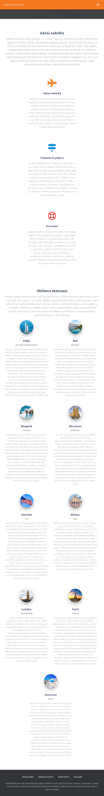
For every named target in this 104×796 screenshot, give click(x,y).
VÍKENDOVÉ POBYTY (45, 777)
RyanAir (48, 789)
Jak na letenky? (33, 786)
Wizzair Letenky (90, 786)
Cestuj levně (46, 786)
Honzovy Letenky (75, 786)
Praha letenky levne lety (15, 783)
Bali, (60, 783)
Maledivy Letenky (60, 786)
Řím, (64, 783)
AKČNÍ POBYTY (63, 777)
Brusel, (69, 783)
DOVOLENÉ (78, 777)
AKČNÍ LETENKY (28, 777)
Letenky (55, 789)
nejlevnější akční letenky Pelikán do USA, (41, 783)
